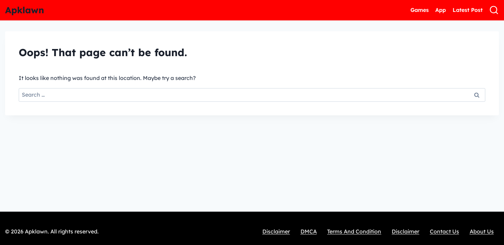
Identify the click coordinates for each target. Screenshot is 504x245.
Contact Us (444, 231)
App (440, 9)
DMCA (308, 231)
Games (419, 9)
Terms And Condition (354, 231)
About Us (482, 231)
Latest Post (468, 9)
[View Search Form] (494, 10)
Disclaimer (276, 231)
